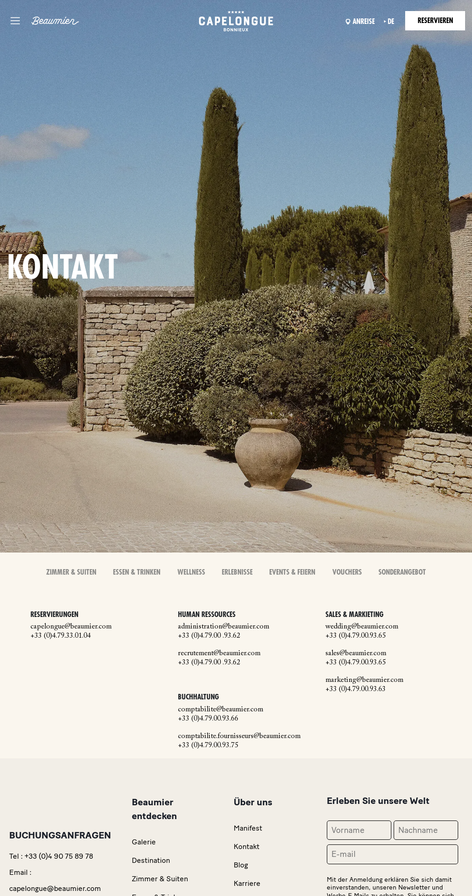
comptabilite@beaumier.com (220, 709)
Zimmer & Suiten (71, 572)
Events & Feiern (292, 572)
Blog (241, 865)
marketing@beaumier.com (364, 680)
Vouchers (347, 572)
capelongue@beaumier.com (71, 626)
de (391, 21)
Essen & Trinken (136, 572)
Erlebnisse (237, 572)
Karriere (247, 883)
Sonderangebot (402, 572)
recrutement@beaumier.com (219, 653)
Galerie (144, 842)
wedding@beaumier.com (361, 626)
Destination (151, 860)
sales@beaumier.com (355, 653)
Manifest (248, 828)
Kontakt (247, 846)
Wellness (191, 572)
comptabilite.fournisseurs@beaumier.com (239, 736)
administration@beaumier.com (223, 626)
